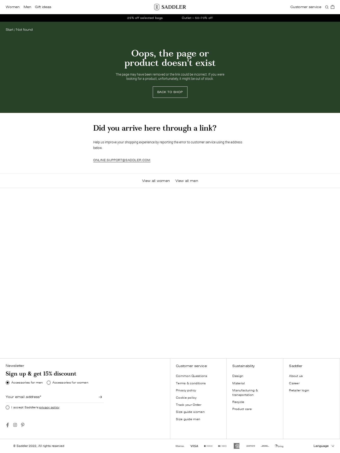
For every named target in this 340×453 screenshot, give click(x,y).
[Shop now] (29, 344)
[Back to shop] (170, 92)
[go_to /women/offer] (170, 18)
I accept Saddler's (35, 407)
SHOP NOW (29, 344)
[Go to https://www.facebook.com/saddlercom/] (7, 425)
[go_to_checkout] (332, 7)
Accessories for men (27, 382)
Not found (24, 30)
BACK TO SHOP (170, 92)
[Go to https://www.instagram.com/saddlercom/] (15, 425)
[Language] (324, 446)
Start (9, 30)
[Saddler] (170, 7)
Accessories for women (70, 382)
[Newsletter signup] (100, 397)
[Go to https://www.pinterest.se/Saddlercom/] (23, 425)
